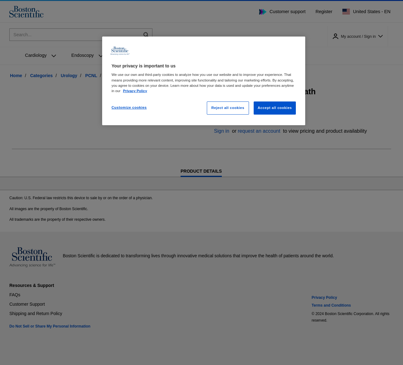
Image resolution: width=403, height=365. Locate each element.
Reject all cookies (227, 108)
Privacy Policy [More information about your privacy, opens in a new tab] (135, 91)
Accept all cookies (275, 108)
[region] (203, 81)
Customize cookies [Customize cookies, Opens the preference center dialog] (129, 107)
